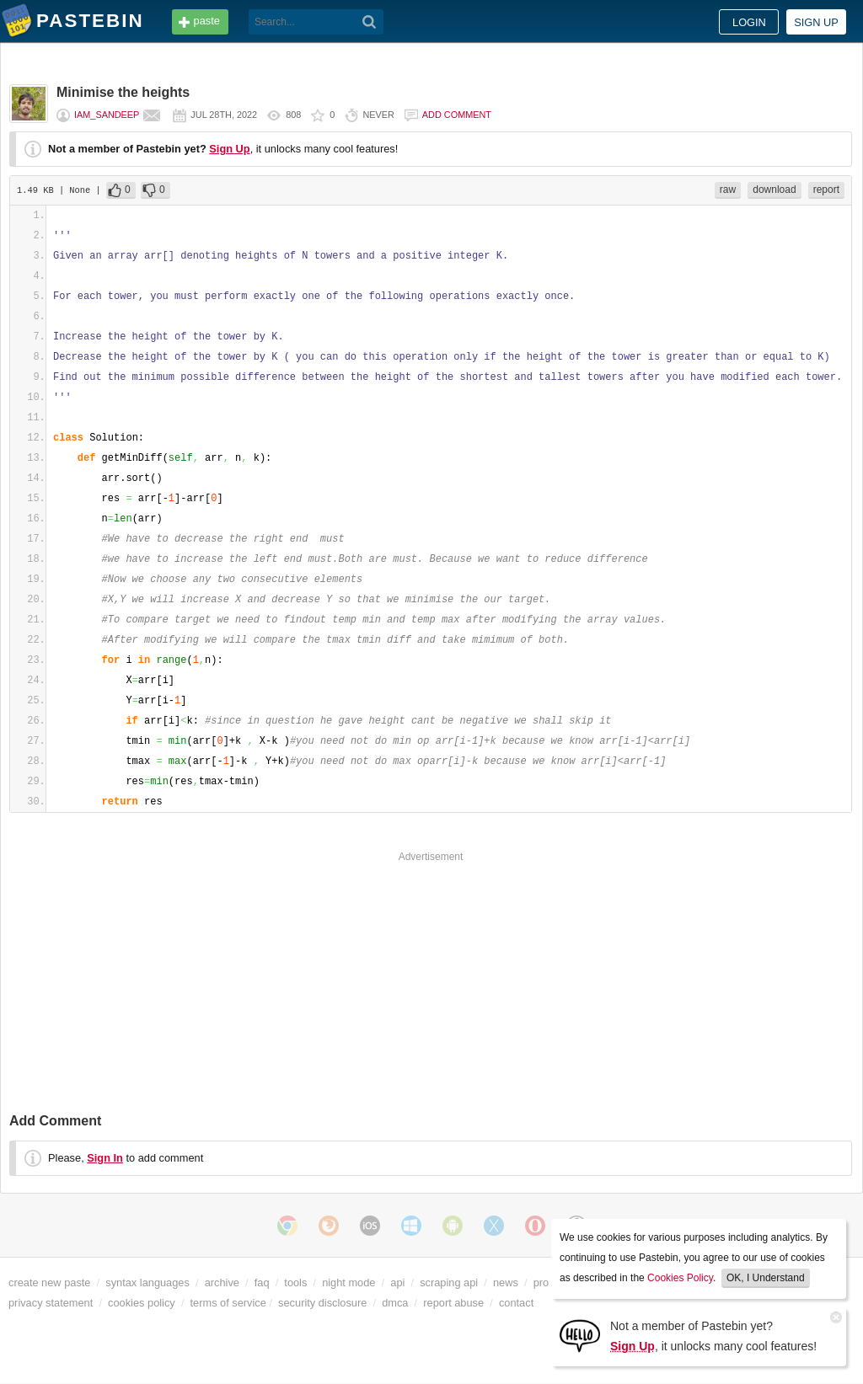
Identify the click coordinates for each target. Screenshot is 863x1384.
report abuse (453, 1302)
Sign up (816, 22)
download (774, 189)
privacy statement (50, 1302)
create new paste (49, 1282)
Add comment (456, 115)
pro (541, 1282)
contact (516, 1302)
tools (295, 1282)
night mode (348, 1282)
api (397, 1282)
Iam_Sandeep (106, 115)
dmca (395, 1302)
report (826, 189)
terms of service (228, 1302)
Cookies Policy (680, 1278)
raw (728, 189)
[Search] (369, 22)
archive (222, 1282)
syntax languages (147, 1282)
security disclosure (322, 1302)
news (505, 1282)
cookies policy (141, 1302)
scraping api (449, 1282)
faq (262, 1282)
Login (749, 22)
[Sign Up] (580, 1335)
